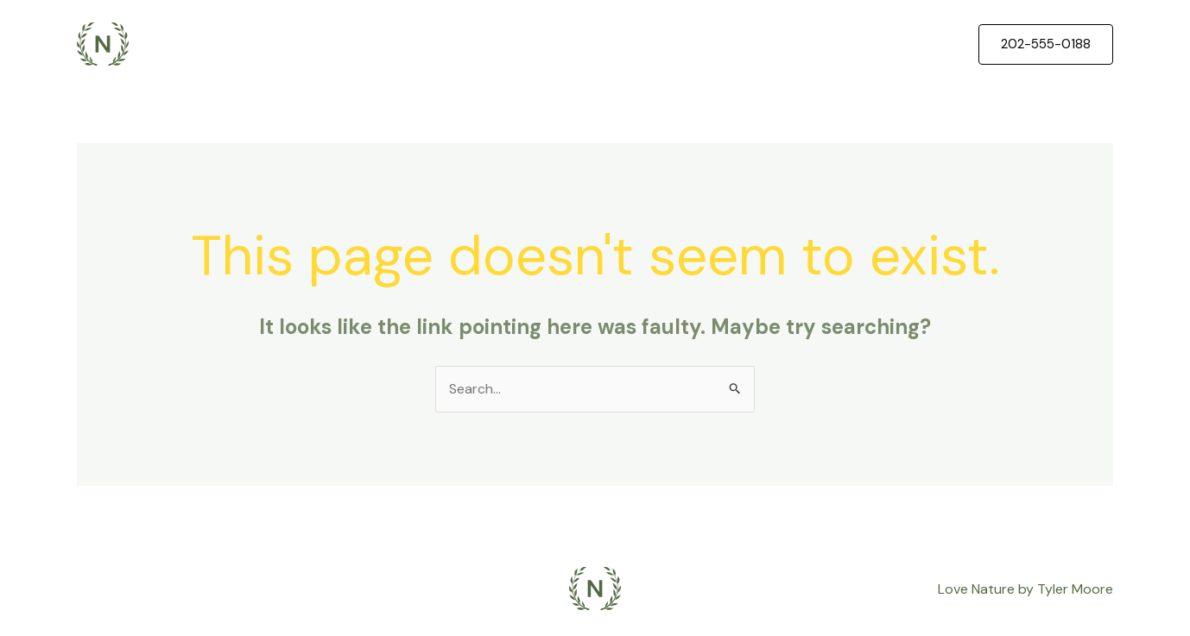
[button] (1045, 44)
